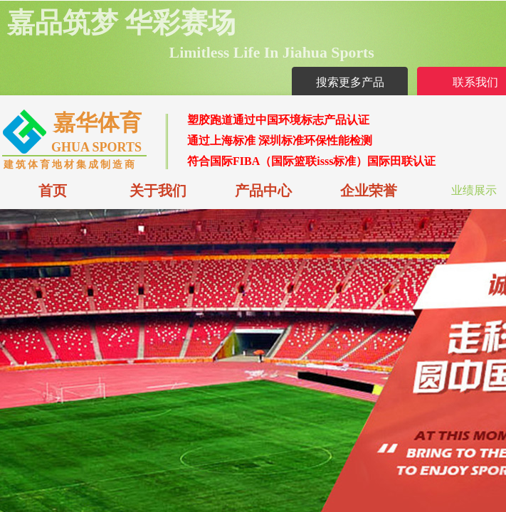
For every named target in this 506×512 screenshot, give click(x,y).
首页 (52, 190)
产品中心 (263, 190)
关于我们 (158, 190)
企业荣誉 (368, 190)
